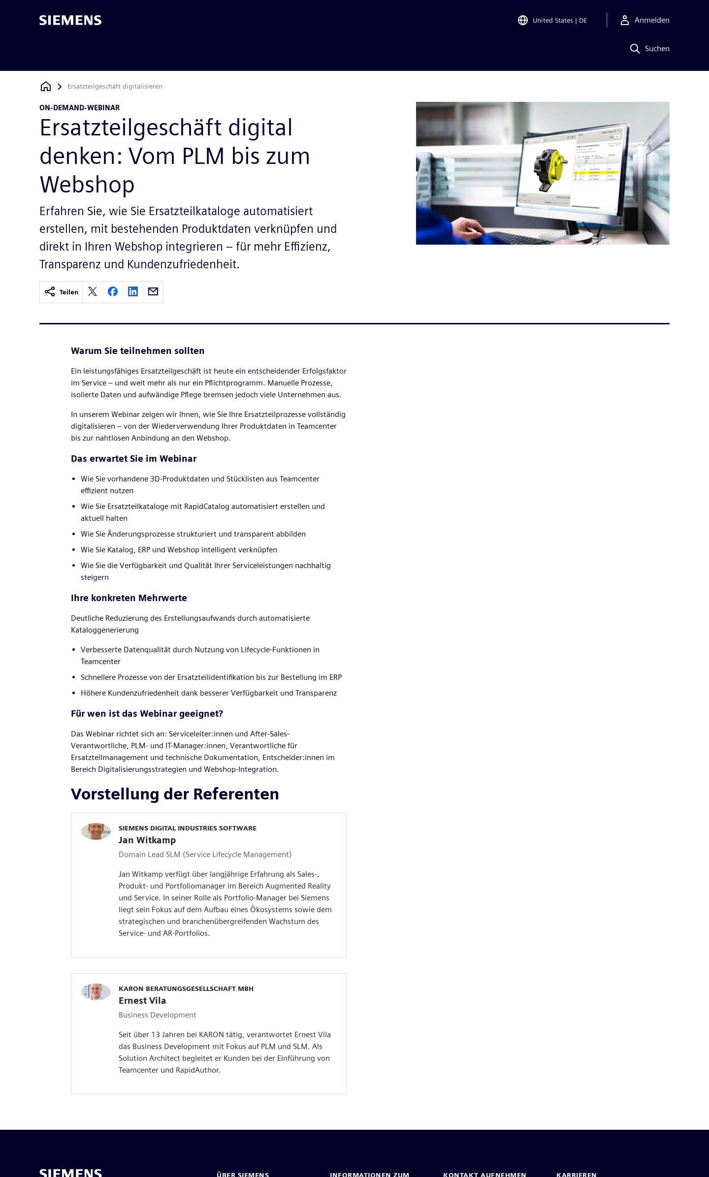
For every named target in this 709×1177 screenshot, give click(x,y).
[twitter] (92, 292)
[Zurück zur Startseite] (46, 86)
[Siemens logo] (70, 22)
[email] (153, 292)
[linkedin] (133, 292)
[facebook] (113, 292)
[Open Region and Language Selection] (552, 22)
